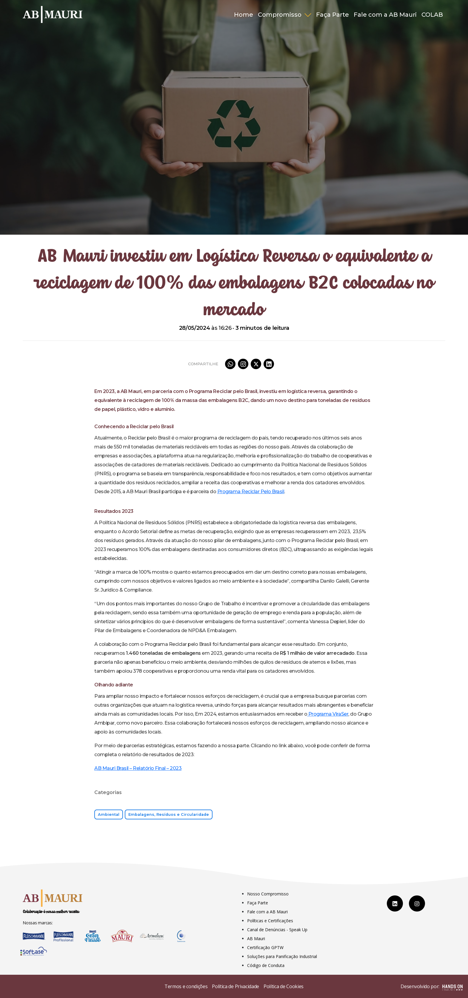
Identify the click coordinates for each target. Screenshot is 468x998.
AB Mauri (256, 938)
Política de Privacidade (235, 986)
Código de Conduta (265, 965)
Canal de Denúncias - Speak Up (277, 929)
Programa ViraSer (327, 714)
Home (243, 14)
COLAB (432, 14)
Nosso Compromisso (268, 894)
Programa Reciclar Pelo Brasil (250, 491)
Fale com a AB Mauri (385, 14)
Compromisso (280, 14)
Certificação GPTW (265, 947)
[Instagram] (417, 903)
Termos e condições (185, 986)
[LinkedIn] (395, 903)
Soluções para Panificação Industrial (282, 956)
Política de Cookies (284, 986)
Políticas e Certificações (270, 920)
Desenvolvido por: (432, 987)
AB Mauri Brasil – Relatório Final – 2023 (137, 768)
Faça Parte (332, 14)
